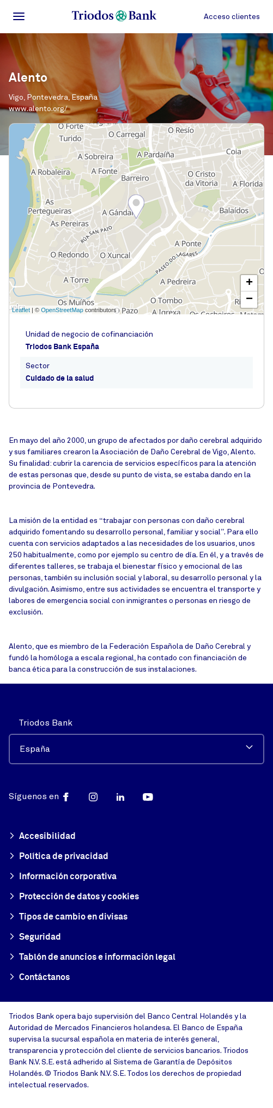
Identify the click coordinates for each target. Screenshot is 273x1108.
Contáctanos (39, 977)
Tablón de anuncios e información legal (92, 957)
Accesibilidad (42, 836)
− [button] (249, 299)
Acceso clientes (232, 16)
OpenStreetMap (62, 310)
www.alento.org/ (38, 108)
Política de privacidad (58, 856)
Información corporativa (63, 877)
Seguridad (35, 937)
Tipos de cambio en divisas (68, 917)
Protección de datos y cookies (74, 897)
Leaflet (21, 310)
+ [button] (249, 283)
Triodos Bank (45, 722)
